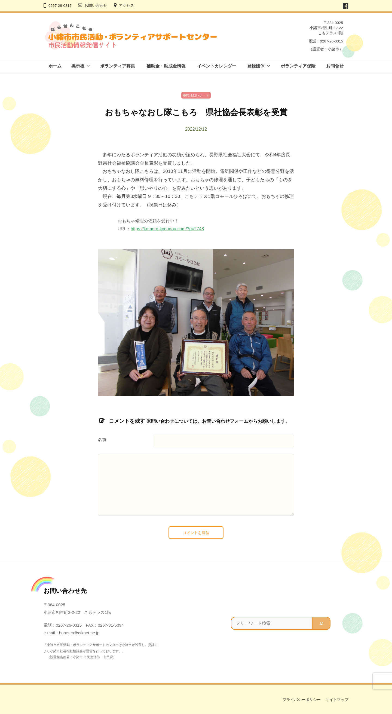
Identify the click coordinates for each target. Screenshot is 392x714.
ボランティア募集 (117, 66)
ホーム (55, 66)
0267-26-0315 (60, 6)
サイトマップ (337, 699)
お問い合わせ (95, 6)
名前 (102, 439)
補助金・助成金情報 (166, 66)
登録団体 (256, 66)
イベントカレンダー (216, 66)
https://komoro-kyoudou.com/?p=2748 (167, 228)
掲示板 (77, 66)
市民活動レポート (196, 95)
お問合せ (335, 66)
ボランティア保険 (298, 66)
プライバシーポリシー (302, 699)
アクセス (126, 6)
